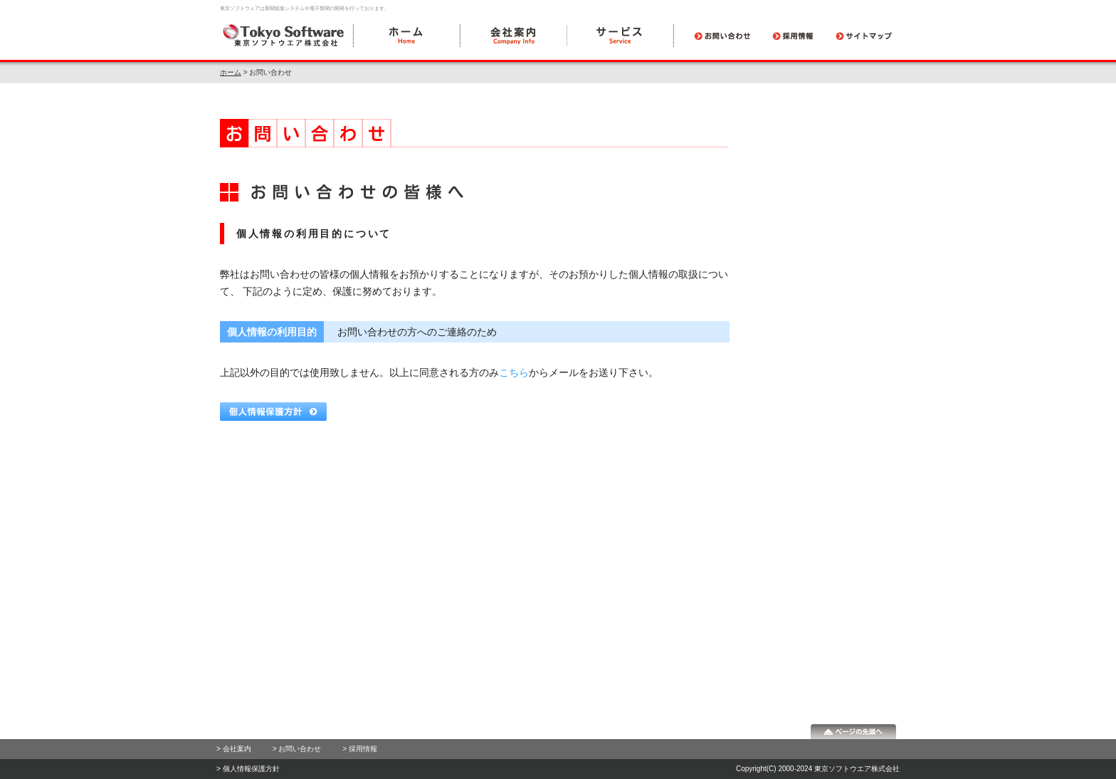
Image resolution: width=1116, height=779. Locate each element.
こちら (514, 372)
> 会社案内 (233, 749)
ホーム (230, 72)
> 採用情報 (359, 749)
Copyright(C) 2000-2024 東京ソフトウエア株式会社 (818, 769)
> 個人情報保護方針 (248, 769)
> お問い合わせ (297, 749)
